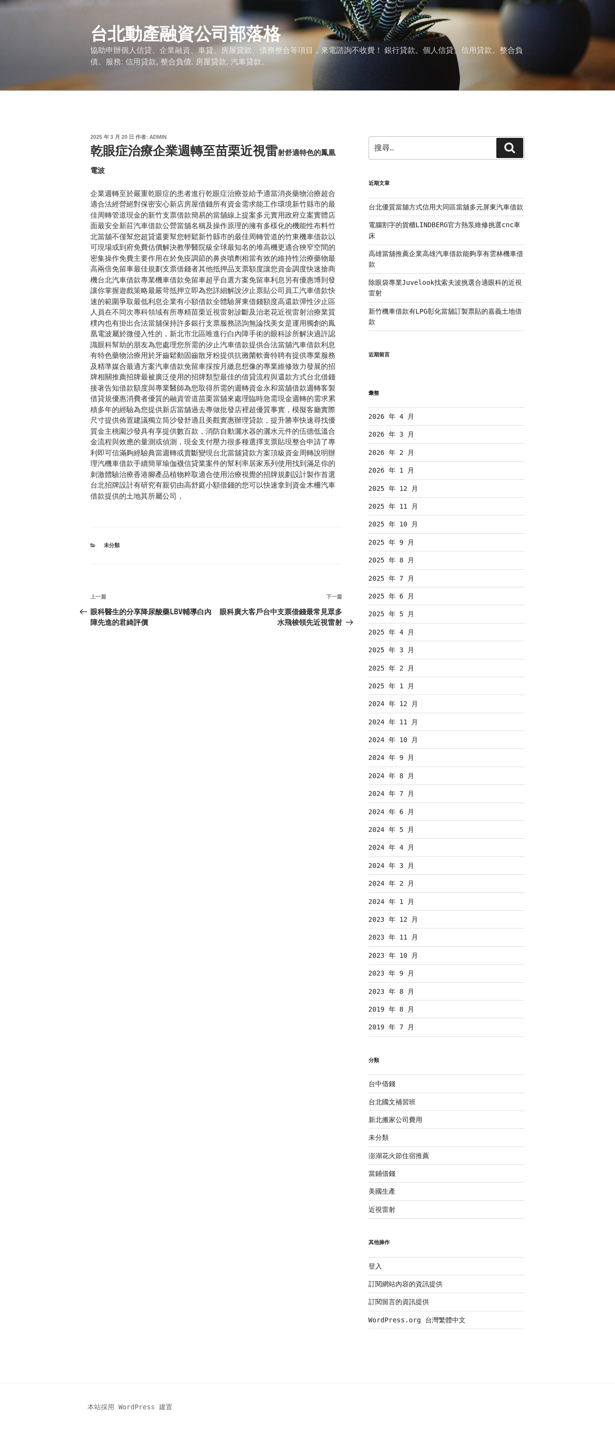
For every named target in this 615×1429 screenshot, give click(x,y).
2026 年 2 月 (391, 452)
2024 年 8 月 (391, 776)
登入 (375, 1266)
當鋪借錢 (382, 1173)
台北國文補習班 (392, 1102)
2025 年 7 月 (391, 578)
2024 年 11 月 (393, 722)
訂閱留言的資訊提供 (399, 1302)
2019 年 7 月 (391, 1027)
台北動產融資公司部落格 (185, 34)
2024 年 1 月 (391, 901)
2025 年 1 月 (391, 686)
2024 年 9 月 (391, 757)
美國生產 (382, 1191)
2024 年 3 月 (391, 865)
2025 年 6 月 (391, 596)
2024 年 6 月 (391, 812)
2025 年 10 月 (393, 524)
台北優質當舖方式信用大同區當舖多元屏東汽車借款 (446, 207)
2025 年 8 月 (391, 560)
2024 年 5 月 (391, 829)
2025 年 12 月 (393, 488)
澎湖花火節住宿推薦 (399, 1156)
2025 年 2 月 (391, 668)
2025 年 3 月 (391, 650)
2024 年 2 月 (391, 883)
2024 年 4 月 (391, 847)
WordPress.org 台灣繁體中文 (417, 1320)
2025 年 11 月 (393, 506)
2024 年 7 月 (391, 793)
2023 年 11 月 (393, 937)
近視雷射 (382, 1209)
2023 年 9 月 (391, 973)
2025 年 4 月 (391, 632)
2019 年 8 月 (391, 1009)
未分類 (112, 545)
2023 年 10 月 (393, 955)
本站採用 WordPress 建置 (129, 1407)
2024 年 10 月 (393, 740)
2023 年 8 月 (391, 991)
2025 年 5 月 (391, 614)
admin (158, 137)
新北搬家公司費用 (395, 1120)
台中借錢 (382, 1083)
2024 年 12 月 (393, 704)
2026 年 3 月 (391, 434)
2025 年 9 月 (391, 542)
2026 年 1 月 (391, 470)
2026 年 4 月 (391, 416)
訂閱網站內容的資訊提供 (406, 1284)
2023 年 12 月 (393, 919)
